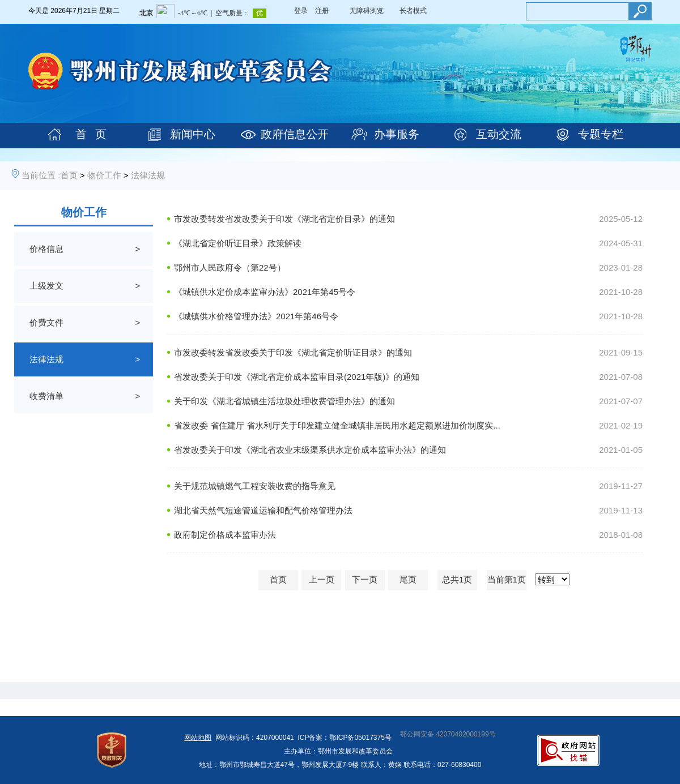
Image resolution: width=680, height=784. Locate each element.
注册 (322, 11)
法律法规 (148, 175)
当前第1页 (506, 579)
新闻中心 (192, 134)
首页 (69, 175)
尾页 (408, 579)
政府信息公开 (295, 134)
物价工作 (104, 175)
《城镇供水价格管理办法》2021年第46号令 (256, 316)
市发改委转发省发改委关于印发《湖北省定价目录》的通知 (284, 219)
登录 (301, 11)
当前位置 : (41, 175)
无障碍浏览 (367, 11)
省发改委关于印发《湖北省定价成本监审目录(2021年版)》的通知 (296, 377)
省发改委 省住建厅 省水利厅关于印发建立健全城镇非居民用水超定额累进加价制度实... (337, 425)
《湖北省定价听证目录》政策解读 (237, 243)
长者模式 (413, 11)
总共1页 (457, 579)
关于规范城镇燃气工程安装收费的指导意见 (254, 486)
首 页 (91, 134)
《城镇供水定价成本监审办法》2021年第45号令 (264, 292)
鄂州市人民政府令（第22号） (230, 267)
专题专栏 (600, 134)
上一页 (321, 579)
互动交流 (498, 134)
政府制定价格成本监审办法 (225, 534)
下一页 (364, 579)
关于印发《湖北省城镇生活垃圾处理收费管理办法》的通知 (284, 401)
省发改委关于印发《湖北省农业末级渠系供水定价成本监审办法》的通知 (310, 450)
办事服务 (396, 134)
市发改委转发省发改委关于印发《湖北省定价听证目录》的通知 (293, 352)
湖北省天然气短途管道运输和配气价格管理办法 (263, 510)
